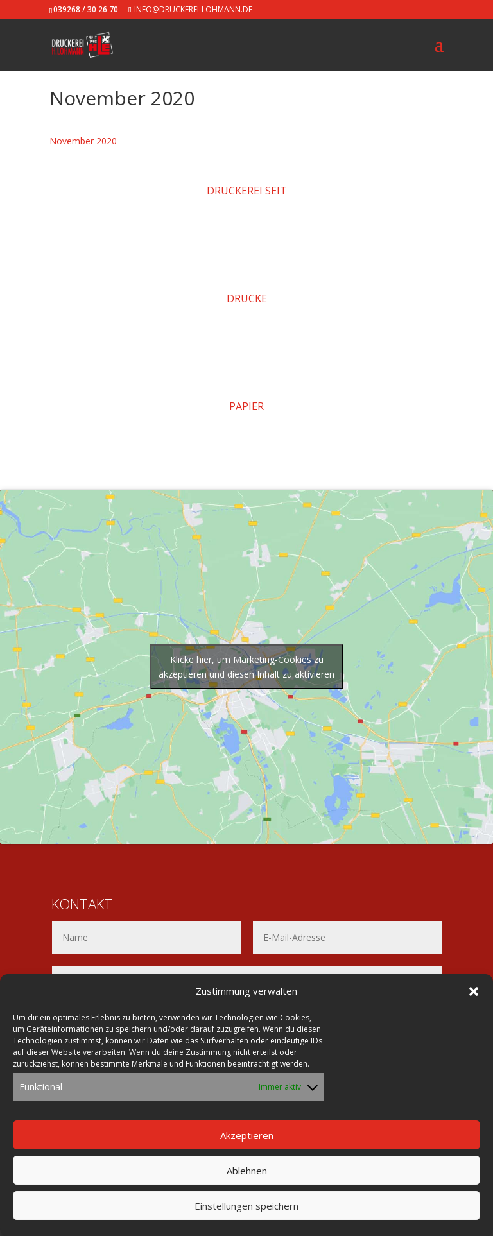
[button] (473, 991)
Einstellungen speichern (246, 1205)
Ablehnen (247, 1170)
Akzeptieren (246, 1135)
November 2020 (83, 141)
